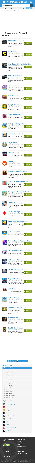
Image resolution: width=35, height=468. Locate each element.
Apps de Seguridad (8, 390)
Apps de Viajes (7, 392)
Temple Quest (14, 106)
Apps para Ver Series (9, 402)
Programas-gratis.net (17, 1)
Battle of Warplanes (17, 273)
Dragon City (13, 235)
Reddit (11, 163)
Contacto (19, 445)
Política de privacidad (7, 459)
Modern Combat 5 (16, 40)
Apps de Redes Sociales (21, 165)
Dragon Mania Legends (18, 183)
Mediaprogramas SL (21, 450)
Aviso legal (5, 457)
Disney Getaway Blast (18, 125)
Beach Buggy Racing (10, 408)
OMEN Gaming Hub (16, 214)
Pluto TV (8, 417)
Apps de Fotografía (8, 378)
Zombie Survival (15, 332)
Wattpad (8, 414)
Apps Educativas (8, 396)
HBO (7, 426)
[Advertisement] (17, 21)
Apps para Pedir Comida (9, 400)
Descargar (28, 43)
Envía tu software (21, 452)
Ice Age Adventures (10, 423)
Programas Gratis (7, 370)
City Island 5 (13, 144)
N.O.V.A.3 (8, 429)
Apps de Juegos (20, 42)
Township (12, 97)
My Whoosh (8, 435)
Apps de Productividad (9, 386)
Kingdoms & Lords (10, 420)
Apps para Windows (9, 372)
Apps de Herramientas (9, 380)
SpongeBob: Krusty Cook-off (20, 194)
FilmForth (12, 205)
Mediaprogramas (7, 445)
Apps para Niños (8, 398)
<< (7, 366)
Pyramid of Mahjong (17, 311)
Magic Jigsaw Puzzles (17, 224)
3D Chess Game (15, 321)
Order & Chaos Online (17, 116)
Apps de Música (8, 384)
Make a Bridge (14, 301)
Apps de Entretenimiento (22, 207)
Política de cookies (7, 461)
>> (27, 366)
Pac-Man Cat (13, 52)
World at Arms (14, 77)
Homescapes (13, 87)
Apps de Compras (8, 374)
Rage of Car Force (16, 282)
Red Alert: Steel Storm (18, 173)
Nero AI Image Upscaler (11, 432)
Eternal (11, 292)
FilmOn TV (8, 411)
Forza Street (13, 154)
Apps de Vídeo (7, 394)
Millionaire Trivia (15, 263)
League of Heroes (16, 135)
